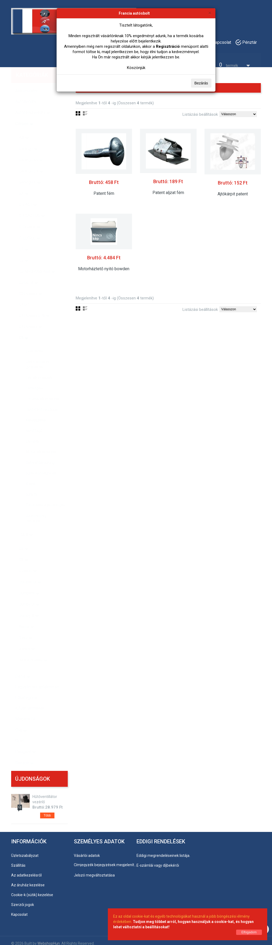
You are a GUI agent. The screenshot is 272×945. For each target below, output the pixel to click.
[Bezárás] (209, 13)
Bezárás (201, 83)
